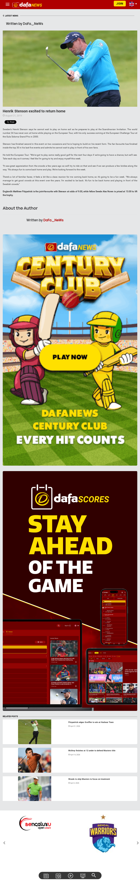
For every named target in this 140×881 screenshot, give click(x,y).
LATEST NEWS (10, 16)
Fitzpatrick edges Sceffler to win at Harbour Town (91, 722)
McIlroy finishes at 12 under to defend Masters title (91, 750)
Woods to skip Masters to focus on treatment (89, 779)
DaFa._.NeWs (53, 220)
